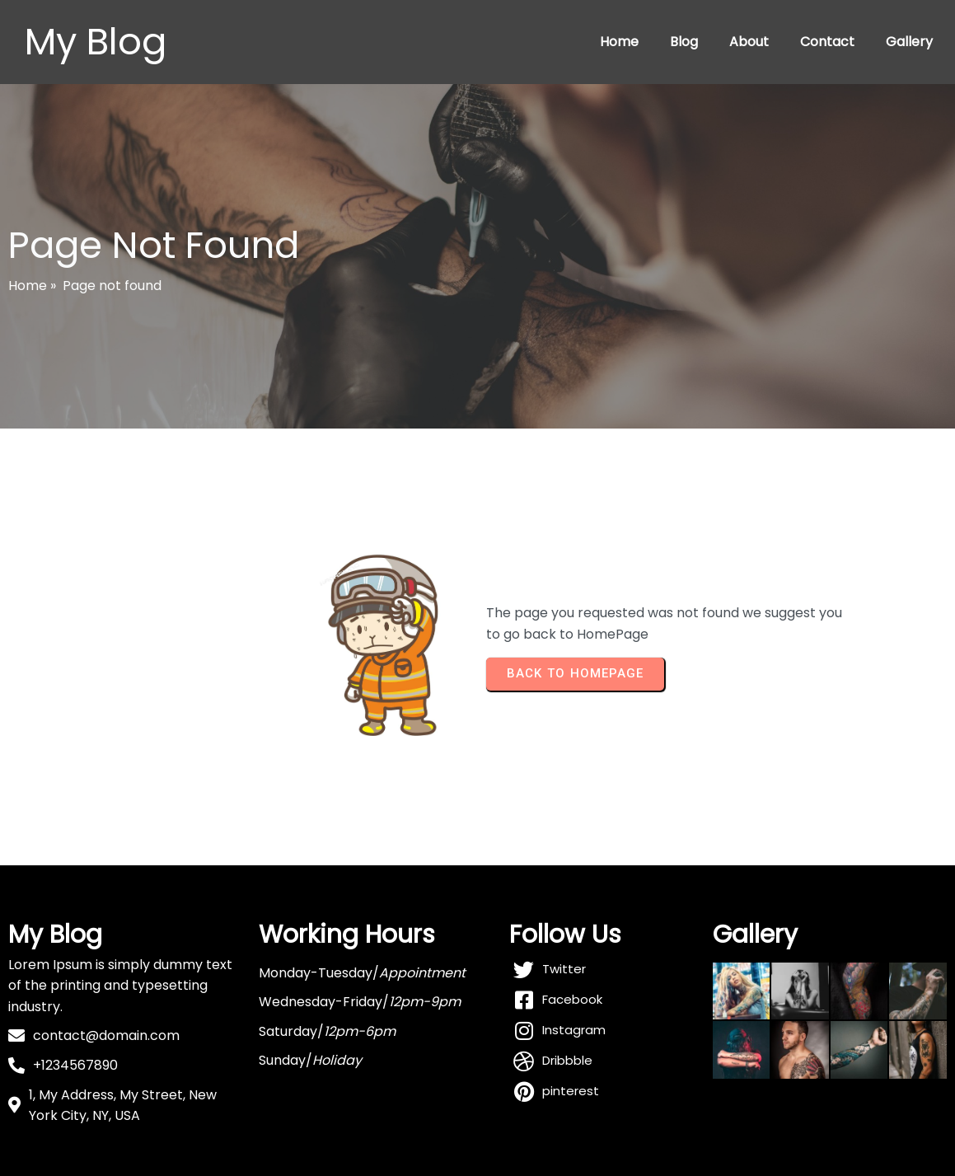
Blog (684, 41)
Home (619, 41)
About (749, 41)
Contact (827, 41)
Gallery (909, 41)
